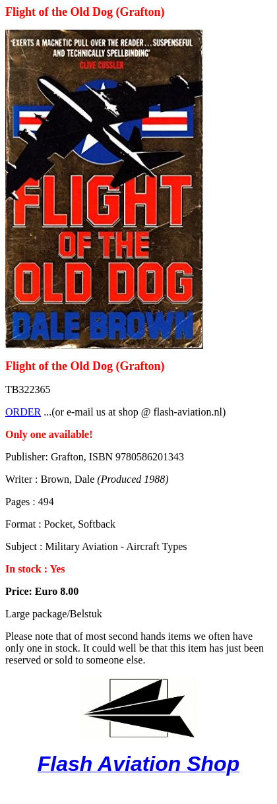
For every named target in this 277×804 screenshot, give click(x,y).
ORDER (23, 411)
